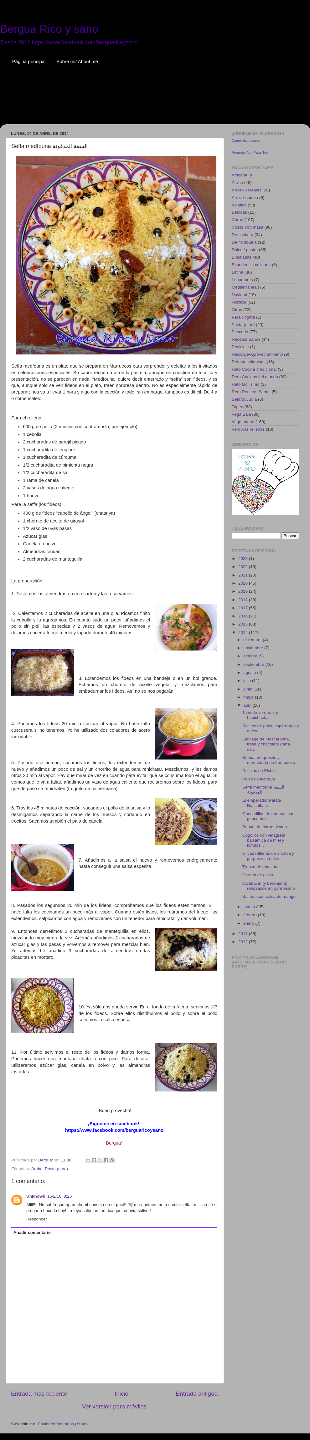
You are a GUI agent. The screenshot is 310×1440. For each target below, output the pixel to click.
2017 (243, 608)
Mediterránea (244, 287)
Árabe (37, 1168)
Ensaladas (241, 257)
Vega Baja (241, 414)
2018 (243, 599)
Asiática (239, 205)
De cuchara (242, 234)
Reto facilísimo (246, 384)
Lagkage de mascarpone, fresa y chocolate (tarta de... (266, 744)
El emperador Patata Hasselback (261, 803)
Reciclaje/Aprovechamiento (257, 354)
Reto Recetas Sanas (251, 391)
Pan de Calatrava (258, 779)
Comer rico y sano (246, 140)
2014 (243, 632)
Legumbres (242, 279)
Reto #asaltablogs (249, 361)
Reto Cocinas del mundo (255, 376)
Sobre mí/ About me (77, 61)
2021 (243, 575)
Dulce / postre (245, 249)
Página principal (29, 61)
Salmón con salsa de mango (269, 896)
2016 (243, 616)
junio (248, 689)
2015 (243, 624)
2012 (243, 941)
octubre (251, 656)
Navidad (239, 294)
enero (249, 923)
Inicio (121, 1393)
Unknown (35, 1196)
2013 (243, 933)
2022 (243, 566)
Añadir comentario (32, 1232)
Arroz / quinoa (245, 197)
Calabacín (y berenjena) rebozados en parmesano (268, 886)
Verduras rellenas (248, 429)
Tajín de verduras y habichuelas (260, 715)
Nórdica (239, 302)
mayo (249, 697)
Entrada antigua (197, 1393)
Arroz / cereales (246, 190)
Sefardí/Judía (244, 399)
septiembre (254, 664)
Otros (237, 309)
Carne (237, 219)
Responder (36, 1219)
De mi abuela (244, 242)
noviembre (253, 648)
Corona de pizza (257, 875)
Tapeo (237, 406)
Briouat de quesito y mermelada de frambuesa (268, 760)
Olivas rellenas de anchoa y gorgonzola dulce (268, 856)
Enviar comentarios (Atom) (63, 1424)
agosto (250, 672)
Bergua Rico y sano (49, 28)
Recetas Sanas (246, 339)
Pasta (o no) (56, 1168)
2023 (243, 558)
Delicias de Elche (258, 770)
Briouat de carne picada (264, 826)
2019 (243, 591)
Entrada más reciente (39, 1393)
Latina (237, 272)
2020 (243, 583)
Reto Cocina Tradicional (254, 369)
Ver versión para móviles (114, 1406)
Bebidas (239, 212)
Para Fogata (243, 317)
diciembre (253, 639)
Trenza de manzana (261, 866)
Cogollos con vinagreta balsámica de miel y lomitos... (263, 840)
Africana (239, 175)
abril (247, 705)
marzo (249, 906)
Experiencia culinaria (251, 264)
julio (247, 680)
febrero (250, 915)
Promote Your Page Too (250, 152)
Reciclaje (240, 346)
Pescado (240, 331)
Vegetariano (243, 421)
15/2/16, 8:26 (59, 1196)
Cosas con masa (247, 227)
